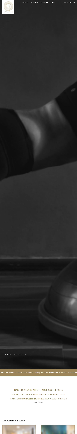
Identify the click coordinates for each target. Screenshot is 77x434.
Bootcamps (5, 198)
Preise (27, 391)
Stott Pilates (54, 198)
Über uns (28, 378)
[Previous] (70, 161)
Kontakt (27, 395)
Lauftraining (30, 198)
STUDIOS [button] (34, 2)
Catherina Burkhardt (29, 241)
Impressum (28, 400)
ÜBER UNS (44, 2)
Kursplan (28, 389)
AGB (26, 398)
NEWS (52, 2)
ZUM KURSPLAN (69, 2)
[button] (9, 150)
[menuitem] (25, 2)
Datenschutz (29, 393)
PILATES (25, 2)
